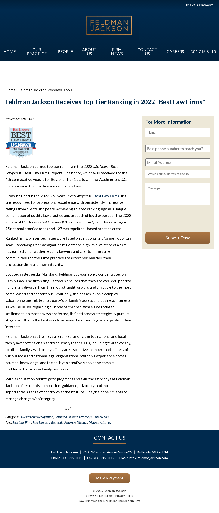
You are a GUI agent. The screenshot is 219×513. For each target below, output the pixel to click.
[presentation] (177, 220)
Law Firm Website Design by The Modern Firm (109, 501)
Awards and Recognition (37, 417)
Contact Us (147, 51)
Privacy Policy (124, 495)
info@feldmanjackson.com (148, 458)
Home (9, 51)
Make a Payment (200, 5)
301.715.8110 (203, 51)
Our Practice (37, 51)
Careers (175, 51)
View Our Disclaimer (99, 495)
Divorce (82, 422)
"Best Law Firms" (106, 195)
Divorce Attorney (100, 422)
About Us (89, 51)
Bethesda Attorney (63, 422)
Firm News (117, 51)
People (65, 51)
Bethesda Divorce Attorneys (73, 417)
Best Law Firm (21, 422)
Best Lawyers (41, 422)
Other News (101, 417)
